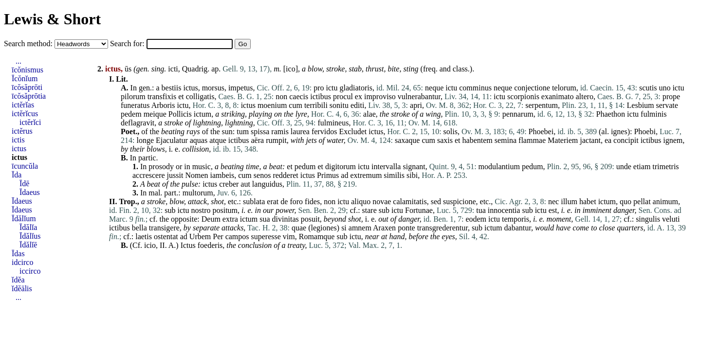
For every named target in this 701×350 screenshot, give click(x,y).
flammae (532, 140)
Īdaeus (29, 192)
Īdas (18, 253)
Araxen (384, 228)
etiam (642, 166)
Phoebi (644, 131)
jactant (590, 140)
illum (569, 201)
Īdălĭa (28, 227)
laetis (143, 236)
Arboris (163, 105)
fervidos (324, 131)
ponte (406, 228)
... (18, 61)
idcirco (22, 262)
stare (369, 210)
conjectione (532, 88)
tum (243, 131)
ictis (18, 140)
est (553, 210)
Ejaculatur (172, 140)
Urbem (200, 236)
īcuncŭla (25, 166)
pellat (642, 201)
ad (344, 175)
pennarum (518, 114)
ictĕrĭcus (25, 113)
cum (295, 105)
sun (227, 131)
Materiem (563, 140)
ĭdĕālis (22, 288)
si (344, 228)
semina (506, 140)
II (162, 245)
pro (319, 88)
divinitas (285, 219)
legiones (323, 228)
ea (608, 140)
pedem (131, 114)
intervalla (386, 166)
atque (217, 140)
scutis (648, 88)
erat (272, 201)
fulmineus (333, 123)
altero (584, 96)
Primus (328, 175)
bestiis (172, 88)
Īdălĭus (30, 236)
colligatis (200, 96)
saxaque (407, 140)
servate (667, 105)
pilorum (133, 96)
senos (262, 175)
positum (225, 210)
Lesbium (640, 105)
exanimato (557, 96)
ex (358, 96)
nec (553, 201)
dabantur (517, 228)
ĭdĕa (18, 280)
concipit (626, 140)
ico (290, 69)
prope (671, 96)
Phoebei (541, 131)
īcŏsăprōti (27, 87)
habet (587, 201)
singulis (648, 219)
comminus (475, 88)
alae (369, 114)
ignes (619, 131)
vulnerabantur (419, 96)
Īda (16, 175)
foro (296, 201)
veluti (671, 219)
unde (623, 166)
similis (394, 175)
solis (450, 131)
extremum (366, 175)
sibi (412, 175)
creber (229, 184)
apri (416, 105)
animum (665, 201)
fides (312, 201)
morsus (213, 88)
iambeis (222, 175)
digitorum (340, 166)
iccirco (30, 271)
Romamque (317, 236)
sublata (254, 201)
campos (237, 236)
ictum (202, 114)
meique (155, 114)
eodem (475, 219)
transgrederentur (442, 228)
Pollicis (180, 114)
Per (218, 236)
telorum (564, 88)
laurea (300, 131)
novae (381, 201)
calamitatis (409, 201)
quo (625, 201)
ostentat (166, 236)
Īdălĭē (28, 245)
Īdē (24, 183)
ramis (280, 131)
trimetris (665, 166)
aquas (198, 140)
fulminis (653, 114)
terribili (316, 105)
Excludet (353, 131)
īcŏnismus (27, 70)
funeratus (135, 105)
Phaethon (611, 114)
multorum (198, 193)
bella (139, 228)
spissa (260, 131)
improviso (380, 96)
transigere (164, 228)
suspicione (459, 201)
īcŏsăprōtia (29, 96)
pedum (305, 166)
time (252, 166)
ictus (190, 88)
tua (481, 210)
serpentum (541, 105)
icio (150, 245)
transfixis (162, 96)
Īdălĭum (24, 218)
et (181, 96)
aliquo (360, 201)
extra (230, 219)
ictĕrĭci (30, 122)
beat (275, 166)
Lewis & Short (52, 19)
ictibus (320, 96)
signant (414, 166)
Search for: (128, 43)
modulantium (499, 166)
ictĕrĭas (23, 105)
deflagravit (137, 123)
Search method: (29, 43)
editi (357, 105)
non (281, 96)
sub (170, 210)
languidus (267, 184)
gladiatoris (355, 88)
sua (264, 219)
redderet (285, 175)
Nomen (196, 175)
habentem (477, 140)
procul (343, 96)
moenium (272, 105)
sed (436, 201)
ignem (673, 140)
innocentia (504, 210)
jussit (175, 175)
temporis (515, 219)
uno (664, 88)
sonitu (339, 105)
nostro (200, 210)
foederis (210, 245)
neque (434, 88)
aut (245, 184)
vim (289, 236)
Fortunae (419, 210)
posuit (310, 219)
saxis (445, 140)
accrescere (148, 175)
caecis (298, 96)
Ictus (188, 245)
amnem (360, 228)
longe (145, 140)
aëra (257, 140)
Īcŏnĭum (24, 78)
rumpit (276, 140)
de (284, 201)
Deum (211, 219)
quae (299, 228)
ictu (331, 88)
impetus (240, 88)
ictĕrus (22, 131)
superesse (266, 236)
